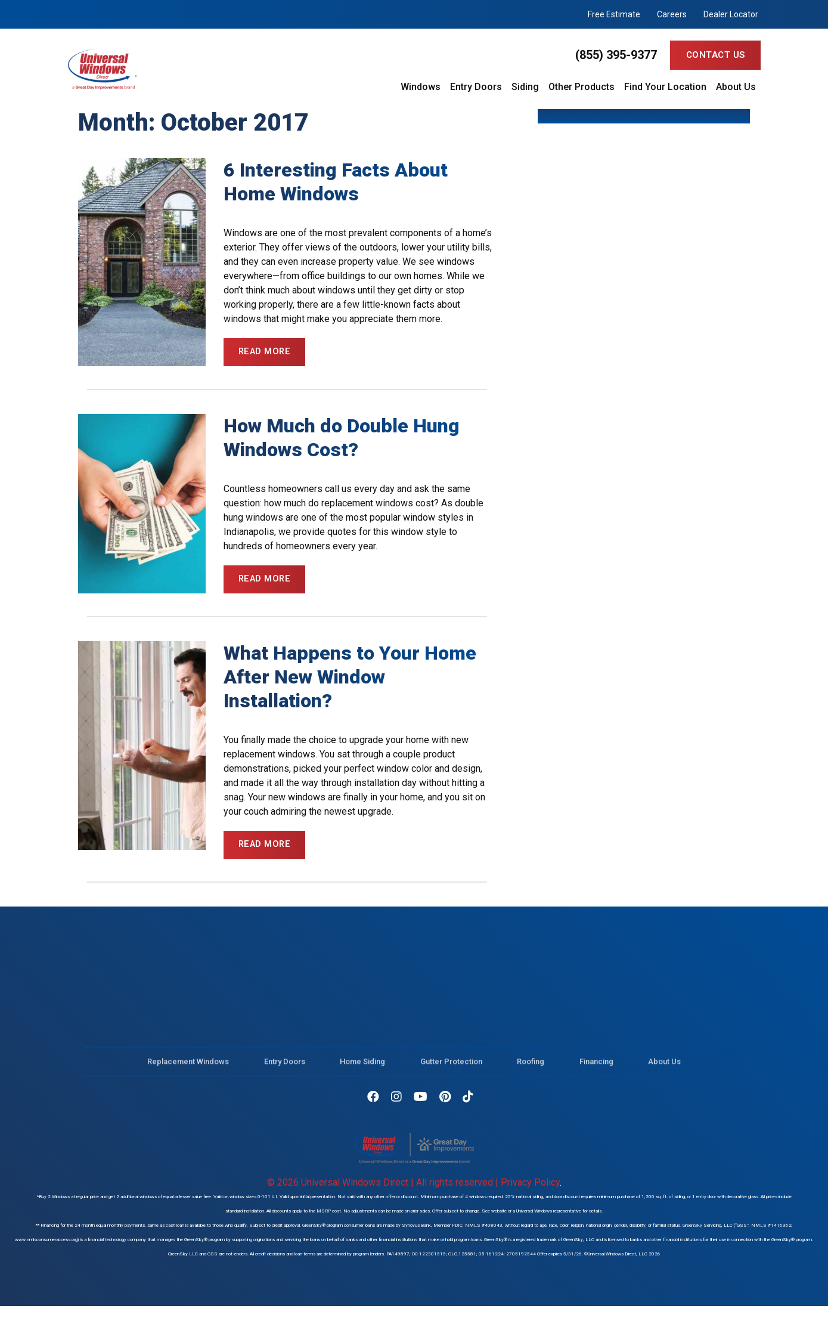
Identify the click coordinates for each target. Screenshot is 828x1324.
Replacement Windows (188, 1070)
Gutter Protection (451, 1070)
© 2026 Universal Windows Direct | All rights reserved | (384, 1186)
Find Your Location (665, 87)
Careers (672, 14)
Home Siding (362, 1070)
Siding (525, 87)
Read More (266, 352)
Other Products (581, 87)
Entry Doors (476, 87)
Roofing (530, 1070)
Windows (421, 87)
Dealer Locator (730, 14)
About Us (736, 87)
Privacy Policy (530, 1186)
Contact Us (715, 55)
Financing (596, 1070)
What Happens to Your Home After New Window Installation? (350, 679)
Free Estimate (614, 14)
